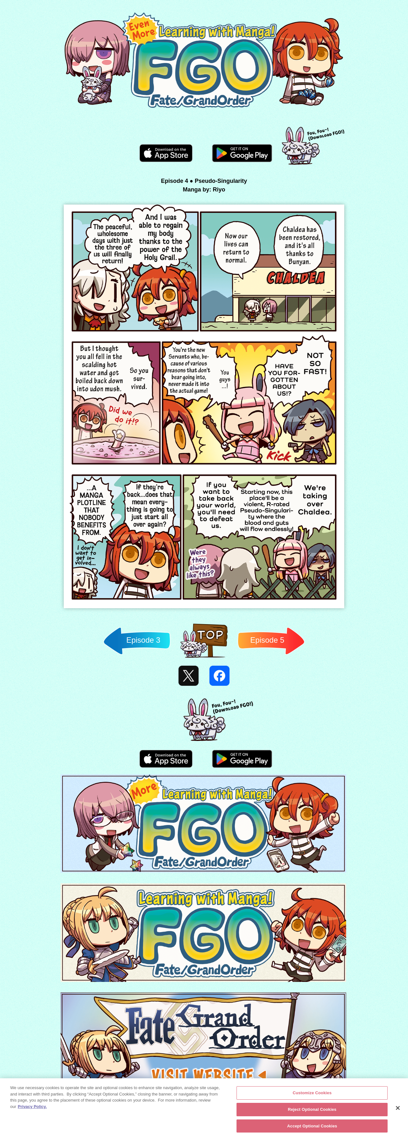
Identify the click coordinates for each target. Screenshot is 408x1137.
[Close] (398, 1109)
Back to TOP (204, 657)
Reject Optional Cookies (312, 1110)
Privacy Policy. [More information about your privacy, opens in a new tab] (32, 1107)
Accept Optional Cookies (312, 1127)
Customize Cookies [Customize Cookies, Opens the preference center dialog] (312, 1094)
